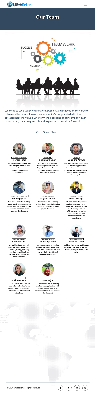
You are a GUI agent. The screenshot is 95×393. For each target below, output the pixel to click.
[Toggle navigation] (85, 4)
